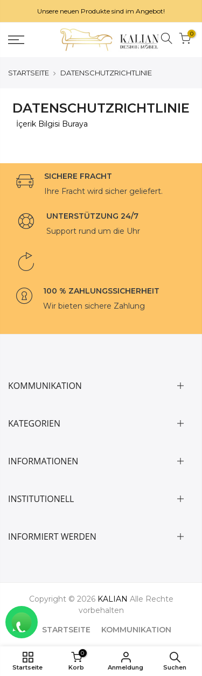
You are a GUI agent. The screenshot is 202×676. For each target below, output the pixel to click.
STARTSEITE (28, 72)
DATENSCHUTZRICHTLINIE (106, 72)
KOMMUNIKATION (136, 630)
